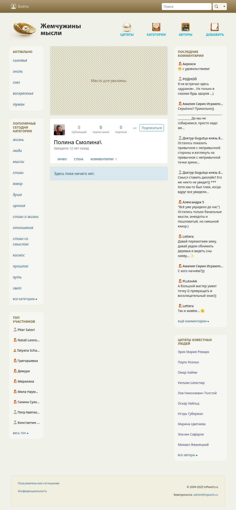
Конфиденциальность (32, 491)
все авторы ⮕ (188, 455)
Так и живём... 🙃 (191, 311)
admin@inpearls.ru (206, 495)
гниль (18, 71)
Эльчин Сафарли (191, 434)
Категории (156, 25)
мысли (18, 161)
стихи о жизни (25, 216)
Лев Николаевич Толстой (197, 393)
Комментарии (104, 159)
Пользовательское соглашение (38, 483)
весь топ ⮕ (20, 433)
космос (19, 255)
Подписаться (152, 128)
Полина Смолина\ (78, 142)
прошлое (20, 266)
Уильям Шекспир (191, 382)
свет (17, 288)
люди (17, 150)
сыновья (20, 60)
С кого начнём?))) (191, 271)
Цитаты (127, 25)
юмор (17, 183)
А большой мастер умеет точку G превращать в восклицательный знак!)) (197, 291)
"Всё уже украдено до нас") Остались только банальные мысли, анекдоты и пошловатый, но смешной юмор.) (200, 216)
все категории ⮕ (25, 299)
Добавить (215, 25)
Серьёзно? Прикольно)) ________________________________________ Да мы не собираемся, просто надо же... (200, 118)
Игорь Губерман (190, 413)
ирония (19, 205)
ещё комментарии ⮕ (193, 321)
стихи (18, 172)
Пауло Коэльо (188, 362)
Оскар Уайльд (188, 403)
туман (19, 104)
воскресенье (23, 93)
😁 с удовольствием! (194, 68)
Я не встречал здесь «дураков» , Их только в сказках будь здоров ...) (196, 89)
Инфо (62, 159)
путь (17, 277)
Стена (78, 159)
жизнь (18, 139)
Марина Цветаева (192, 424)
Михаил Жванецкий (193, 444)
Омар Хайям (187, 372)
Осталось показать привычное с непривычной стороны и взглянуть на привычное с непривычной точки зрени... (199, 152)
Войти (20, 6)
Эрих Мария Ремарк (193, 352)
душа (17, 194)
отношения (23, 227)
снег (16, 82)
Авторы (186, 25)
